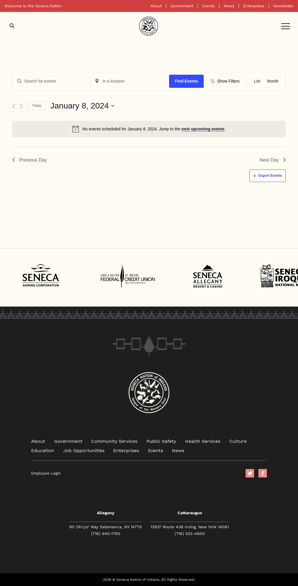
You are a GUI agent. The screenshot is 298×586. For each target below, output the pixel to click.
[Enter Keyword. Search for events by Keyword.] (52, 81)
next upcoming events (202, 129)
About (156, 6)
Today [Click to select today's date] (36, 106)
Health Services (202, 441)
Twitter (250, 473)
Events (208, 6)
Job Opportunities (83, 450)
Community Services (114, 441)
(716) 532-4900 (190, 533)
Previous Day (29, 160)
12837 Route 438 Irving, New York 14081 (189, 527)
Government (182, 6)
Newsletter (283, 6)
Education (42, 450)
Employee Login (46, 473)
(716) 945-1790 (105, 533)
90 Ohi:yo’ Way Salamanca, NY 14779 (105, 527)
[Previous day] (13, 106)
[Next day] (21, 106)
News (229, 6)
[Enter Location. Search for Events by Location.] (130, 81)
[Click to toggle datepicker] (82, 106)
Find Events (186, 81)
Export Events (267, 176)
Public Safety (161, 441)
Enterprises (253, 6)
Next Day (273, 160)
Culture (237, 441)
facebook (262, 473)
